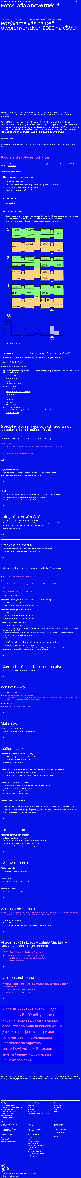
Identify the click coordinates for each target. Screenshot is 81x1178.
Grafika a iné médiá (64, 112)
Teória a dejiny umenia (8, 1138)
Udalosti (8, 19)
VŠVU (2, 19)
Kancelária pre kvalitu (8, 1105)
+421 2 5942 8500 (7, 1131)
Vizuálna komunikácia (13, 407)
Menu (77, 2)
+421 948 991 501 (33, 1129)
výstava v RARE (20, 190)
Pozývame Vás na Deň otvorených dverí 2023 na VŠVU (45, 19)
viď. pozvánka (20, 960)
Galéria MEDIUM (6, 1115)
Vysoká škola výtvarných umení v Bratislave (15, 1)
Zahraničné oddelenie (8, 1111)
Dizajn (38, 112)
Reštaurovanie (5, 114)
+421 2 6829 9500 (33, 1131)
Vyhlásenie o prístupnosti (9, 1176)
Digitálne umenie (11, 378)
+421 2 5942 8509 (60, 1129)
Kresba (30, 1140)
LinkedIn (57, 1111)
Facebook (57, 1107)
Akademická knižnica (8, 1113)
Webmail (31, 1107)
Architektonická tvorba (15, 112)
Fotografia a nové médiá (20, 19)
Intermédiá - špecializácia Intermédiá (18, 389)
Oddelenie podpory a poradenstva (12, 1107)
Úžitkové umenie (59, 114)
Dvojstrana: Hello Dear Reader (25, 952)
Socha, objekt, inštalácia (45, 114)
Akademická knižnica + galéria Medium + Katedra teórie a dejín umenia (29, 410)
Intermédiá (14, 114)
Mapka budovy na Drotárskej (10, 343)
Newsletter (31, 1109)
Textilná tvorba (32, 114)
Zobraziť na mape (7, 1134)
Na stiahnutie (32, 1111)
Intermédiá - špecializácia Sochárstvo (18, 391)
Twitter (56, 1109)
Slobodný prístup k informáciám (38, 1113)
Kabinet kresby (10, 394)
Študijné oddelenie (7, 1109)
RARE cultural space (12, 412)
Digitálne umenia (29, 112)
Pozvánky (4, 112)
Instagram (57, 1105)
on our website (13, 1080)
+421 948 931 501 (6, 1129)
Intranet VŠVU (32, 1105)
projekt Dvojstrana (16, 187)
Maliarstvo (22, 114)
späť (2, 459)
